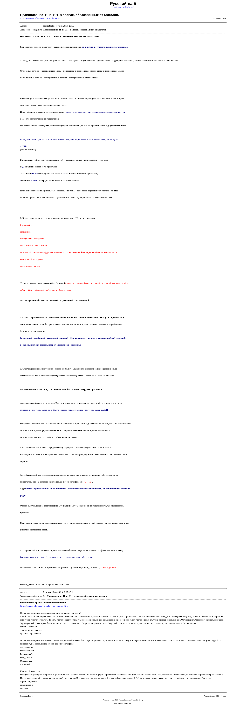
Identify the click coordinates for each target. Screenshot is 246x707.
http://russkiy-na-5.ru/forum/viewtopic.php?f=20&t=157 (40, 18)
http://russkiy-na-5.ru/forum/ (123, 7)
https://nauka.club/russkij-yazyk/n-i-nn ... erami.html (44, 606)
